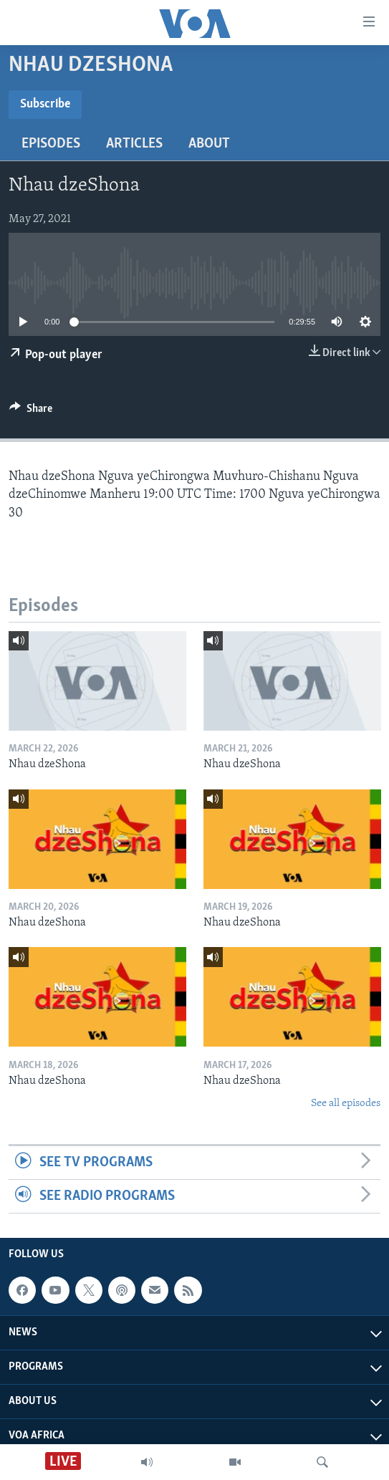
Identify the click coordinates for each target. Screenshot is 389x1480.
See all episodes (345, 1103)
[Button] (30, 412)
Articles (134, 144)
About (209, 144)
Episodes (50, 144)
